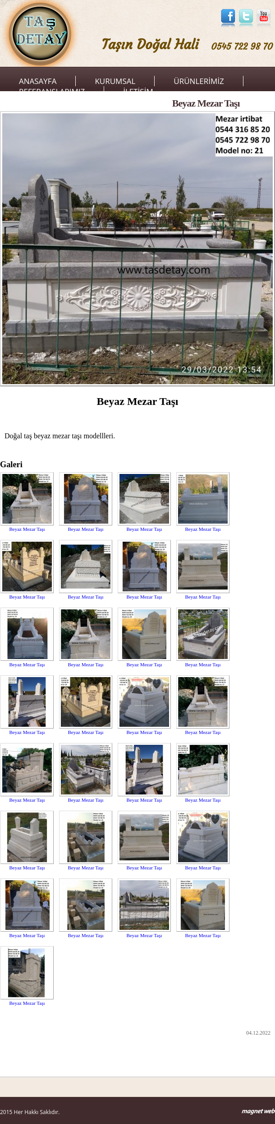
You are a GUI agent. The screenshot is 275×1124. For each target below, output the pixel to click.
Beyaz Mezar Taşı (27, 529)
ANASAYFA (37, 81)
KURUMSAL (115, 81)
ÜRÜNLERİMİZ (199, 81)
